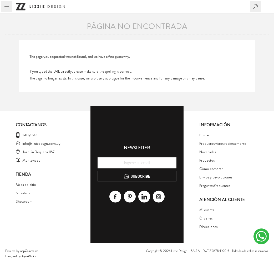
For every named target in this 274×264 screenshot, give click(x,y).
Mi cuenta (206, 209)
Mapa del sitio (26, 184)
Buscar (204, 135)
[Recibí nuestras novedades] (137, 162)
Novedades (207, 152)
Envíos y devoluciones (215, 177)
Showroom (24, 201)
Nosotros (23, 193)
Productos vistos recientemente (222, 143)
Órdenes (205, 218)
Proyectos (207, 160)
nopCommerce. (29, 250)
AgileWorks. (29, 256)
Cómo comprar (211, 168)
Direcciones (208, 226)
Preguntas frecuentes (214, 185)
